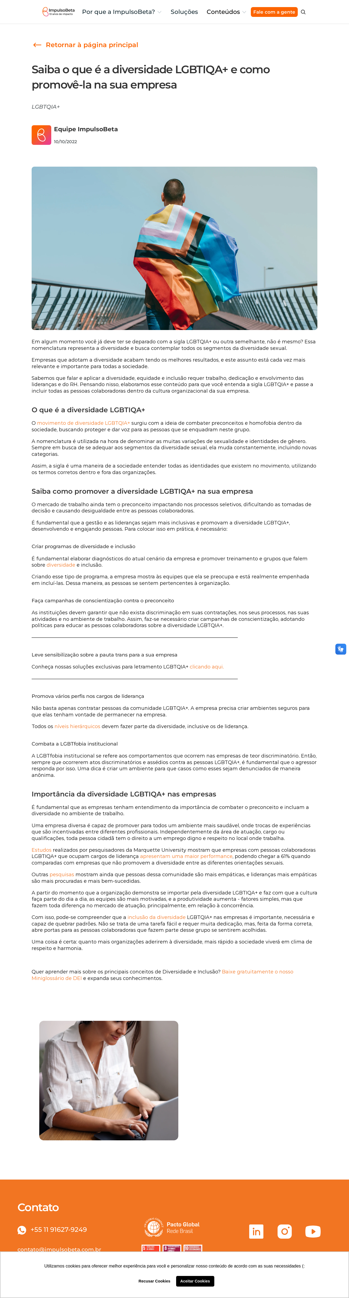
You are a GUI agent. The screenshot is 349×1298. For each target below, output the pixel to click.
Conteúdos (223, 12)
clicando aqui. (207, 667)
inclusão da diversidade (157, 917)
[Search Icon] (303, 12)
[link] (85, 45)
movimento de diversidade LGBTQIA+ (83, 423)
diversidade (62, 565)
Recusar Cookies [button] (154, 1281)
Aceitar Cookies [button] (195, 1281)
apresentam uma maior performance (186, 856)
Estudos (42, 850)
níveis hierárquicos (77, 726)
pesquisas (62, 875)
